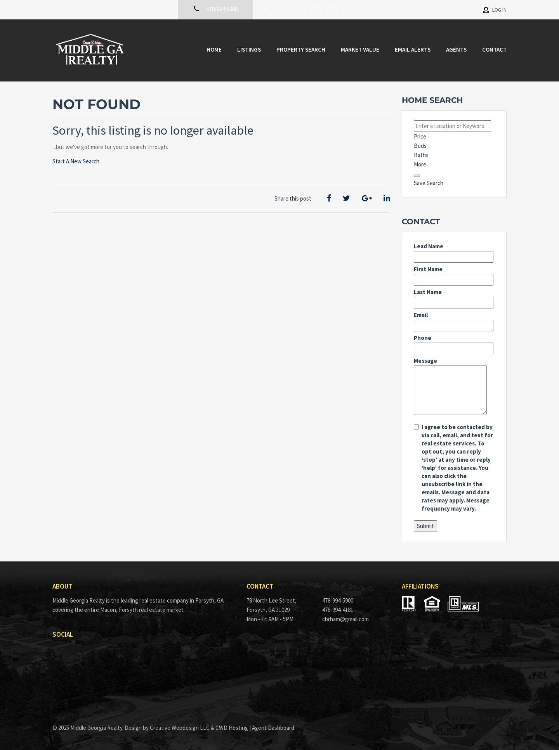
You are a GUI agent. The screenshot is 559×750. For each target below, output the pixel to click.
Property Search (300, 49)
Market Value (360, 49)
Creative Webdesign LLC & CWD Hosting (199, 727)
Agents (456, 49)
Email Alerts (413, 49)
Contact (494, 49)
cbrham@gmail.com (345, 619)
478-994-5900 (337, 600)
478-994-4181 (337, 609)
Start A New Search (75, 161)
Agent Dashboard (273, 727)
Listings (249, 49)
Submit (425, 526)
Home (214, 49)
